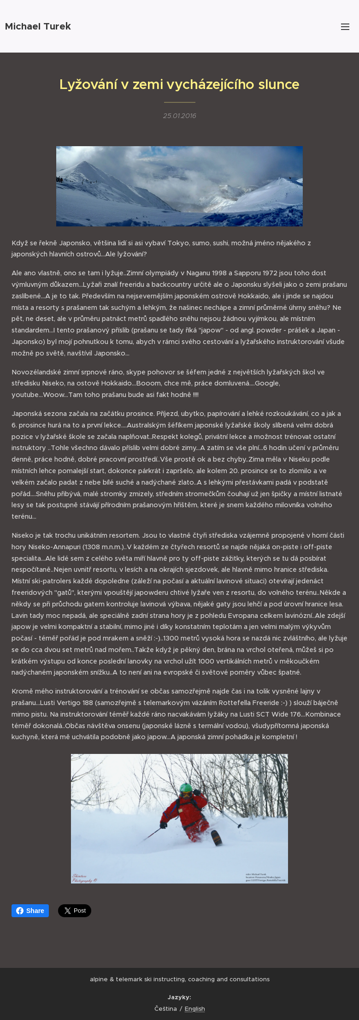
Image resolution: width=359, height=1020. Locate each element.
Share (30, 910)
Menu (345, 26)
